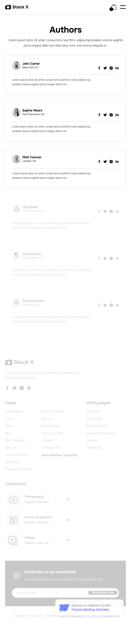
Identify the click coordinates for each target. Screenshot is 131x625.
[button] (114, 7)
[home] (17, 7)
